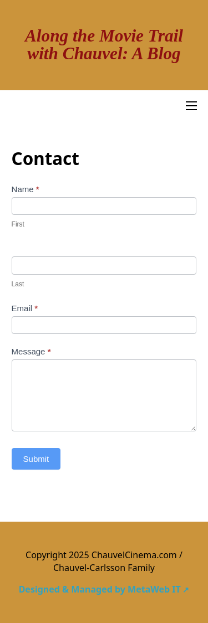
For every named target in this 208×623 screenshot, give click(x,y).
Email (25, 308)
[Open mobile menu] (191, 105)
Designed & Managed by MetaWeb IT (100, 589)
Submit (36, 459)
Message (31, 351)
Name (25, 189)
